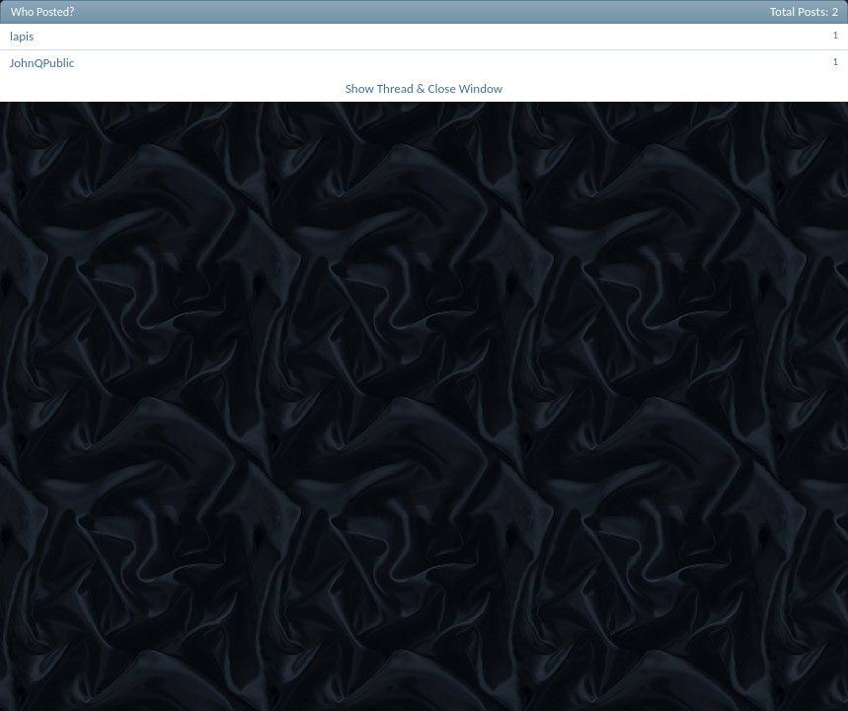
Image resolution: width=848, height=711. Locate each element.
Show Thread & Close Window (424, 88)
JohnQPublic (42, 62)
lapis (22, 36)
